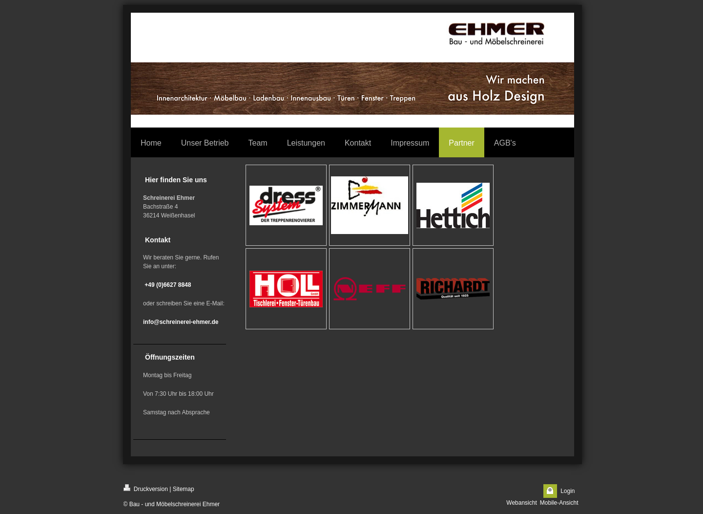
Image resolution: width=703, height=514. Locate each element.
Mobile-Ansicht (559, 502)
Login (567, 491)
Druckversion (146, 488)
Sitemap (183, 489)
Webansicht (521, 502)
